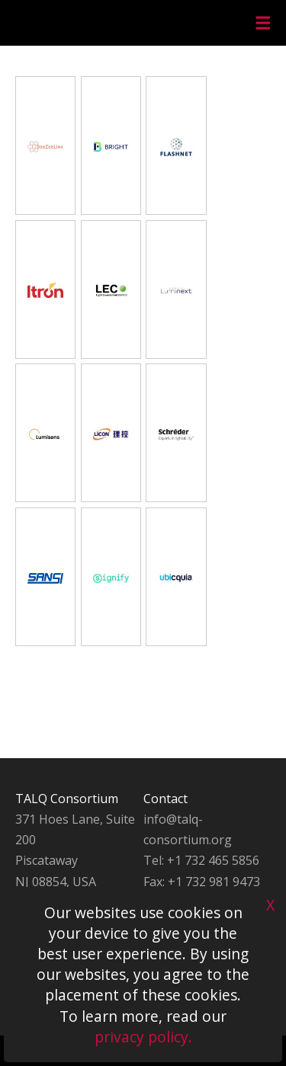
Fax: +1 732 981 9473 (201, 881)
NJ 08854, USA (55, 881)
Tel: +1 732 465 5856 (201, 860)
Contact (165, 798)
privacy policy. (143, 1036)
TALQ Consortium (66, 798)
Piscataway (46, 860)
